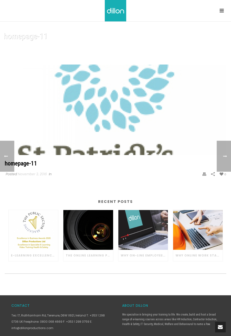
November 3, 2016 (32, 174)
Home (195, 48)
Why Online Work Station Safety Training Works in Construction (199, 255)
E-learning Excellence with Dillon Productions (34, 255)
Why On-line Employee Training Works (144, 255)
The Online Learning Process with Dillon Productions (89, 255)
